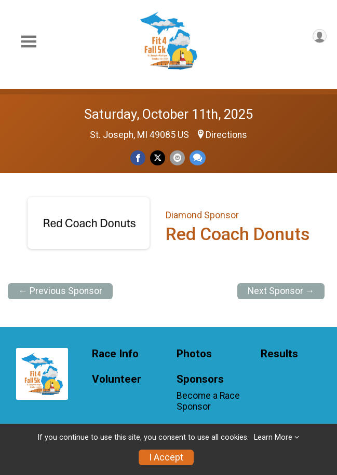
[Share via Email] (177, 157)
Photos (194, 354)
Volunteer (116, 379)
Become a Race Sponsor (208, 400)
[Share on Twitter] (157, 157)
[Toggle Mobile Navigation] (28, 41)
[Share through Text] (198, 157)
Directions (226, 135)
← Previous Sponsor (60, 291)
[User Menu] (320, 36)
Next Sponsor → (281, 291)
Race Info (115, 354)
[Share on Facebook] (137, 157)
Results (279, 354)
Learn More (273, 437)
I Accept (166, 457)
